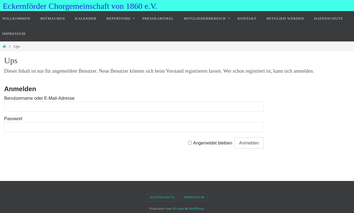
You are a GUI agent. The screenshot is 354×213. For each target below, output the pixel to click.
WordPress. (197, 208)
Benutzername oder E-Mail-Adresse (39, 98)
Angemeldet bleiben (212, 143)
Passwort (13, 118)
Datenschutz (162, 197)
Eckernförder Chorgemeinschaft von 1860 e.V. (80, 5)
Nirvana (178, 208)
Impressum (194, 197)
